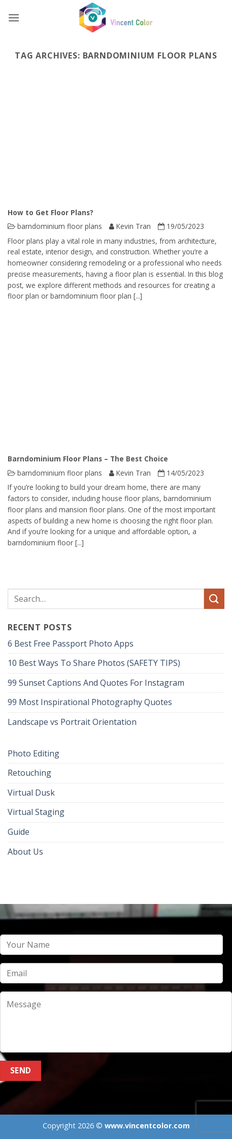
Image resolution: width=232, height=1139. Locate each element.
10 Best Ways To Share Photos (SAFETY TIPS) (94, 662)
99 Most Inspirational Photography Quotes (90, 702)
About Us (25, 851)
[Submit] (214, 598)
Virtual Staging (36, 811)
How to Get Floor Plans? (50, 212)
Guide (18, 831)
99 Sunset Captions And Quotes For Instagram (96, 682)
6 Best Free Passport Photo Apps (71, 643)
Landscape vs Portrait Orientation (72, 721)
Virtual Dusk (31, 792)
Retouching (29, 772)
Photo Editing (33, 753)
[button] (14, 17)
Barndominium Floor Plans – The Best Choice (88, 458)
